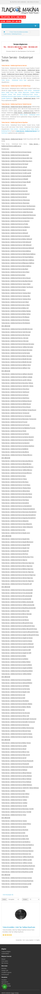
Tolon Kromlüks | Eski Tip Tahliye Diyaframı (19, 927)
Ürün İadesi (4, 961)
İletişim (3, 959)
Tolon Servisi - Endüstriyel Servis (12, 34)
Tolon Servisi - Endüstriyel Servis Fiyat (13, 80)
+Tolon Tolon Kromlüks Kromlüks (18, 32)
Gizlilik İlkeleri (5, 953)
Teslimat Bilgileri (6, 951)
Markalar (3, 968)
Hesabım (4, 980)
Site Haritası (4, 963)
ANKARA (8, 993)
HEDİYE (3, 993)
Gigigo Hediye (15, 993)
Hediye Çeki (4, 970)
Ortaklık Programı (6, 972)
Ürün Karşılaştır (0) (8, 895)
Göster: (25, 899)
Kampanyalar (5, 974)
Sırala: (4, 899)
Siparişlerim (4, 982)
